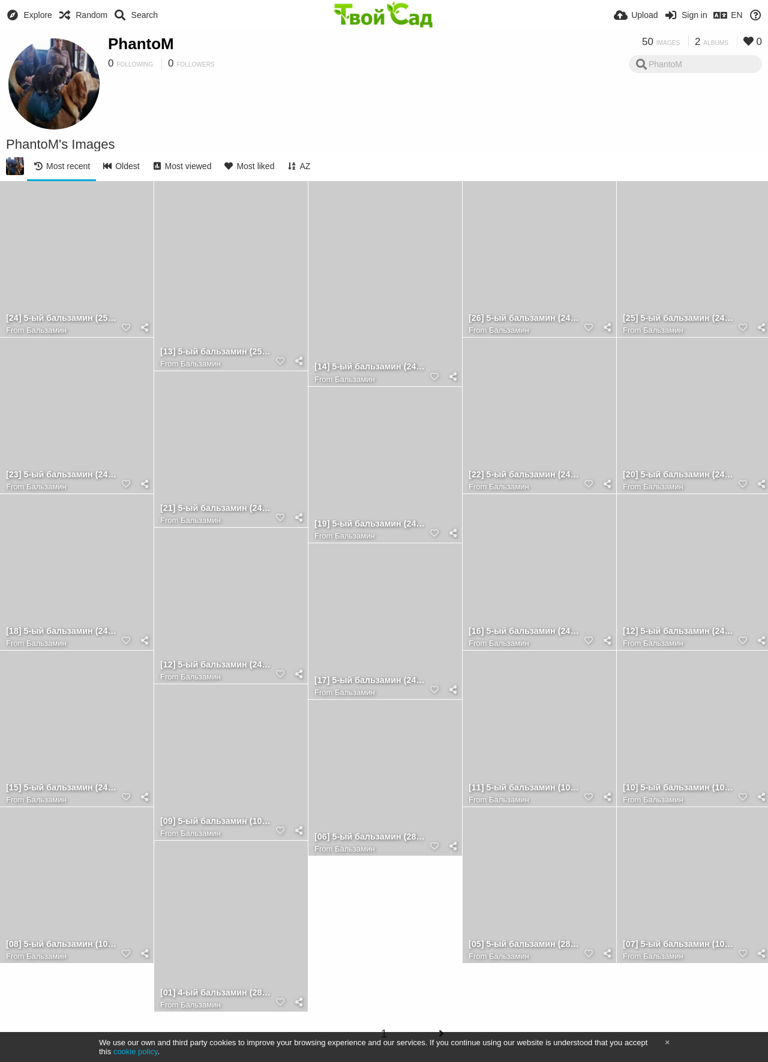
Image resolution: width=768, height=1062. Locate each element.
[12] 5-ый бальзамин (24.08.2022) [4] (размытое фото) (678, 631)
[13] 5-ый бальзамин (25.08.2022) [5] (216, 351)
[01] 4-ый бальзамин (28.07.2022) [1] (216, 992)
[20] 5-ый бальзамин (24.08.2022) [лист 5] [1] (678, 474)
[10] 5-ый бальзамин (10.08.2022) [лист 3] (678, 787)
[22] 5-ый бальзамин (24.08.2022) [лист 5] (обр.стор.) (524, 474)
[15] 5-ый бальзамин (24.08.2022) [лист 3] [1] (62, 787)
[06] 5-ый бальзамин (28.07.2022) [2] (370, 836)
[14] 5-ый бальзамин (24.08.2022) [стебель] (370, 366)
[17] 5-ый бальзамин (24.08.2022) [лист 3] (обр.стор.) (370, 680)
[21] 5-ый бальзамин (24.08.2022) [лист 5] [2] (216, 508)
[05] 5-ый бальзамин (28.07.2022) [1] (524, 944)
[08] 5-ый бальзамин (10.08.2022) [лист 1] (62, 944)
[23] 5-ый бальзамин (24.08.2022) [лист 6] (62, 474)
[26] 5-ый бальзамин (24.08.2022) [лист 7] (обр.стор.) (524, 318)
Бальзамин (46, 330)
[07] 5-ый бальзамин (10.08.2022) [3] (678, 944)
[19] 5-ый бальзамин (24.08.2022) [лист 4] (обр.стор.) (370, 523)
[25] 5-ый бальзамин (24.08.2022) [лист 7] (678, 318)
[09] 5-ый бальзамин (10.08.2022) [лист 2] (216, 821)
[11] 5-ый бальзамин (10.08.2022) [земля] (524, 787)
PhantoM (141, 44)
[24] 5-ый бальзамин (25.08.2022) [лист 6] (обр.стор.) (62, 318)
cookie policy (135, 1051)
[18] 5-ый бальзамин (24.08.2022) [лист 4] (62, 631)
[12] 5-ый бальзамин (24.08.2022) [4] (216, 664)
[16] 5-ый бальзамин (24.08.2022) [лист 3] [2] (524, 631)
